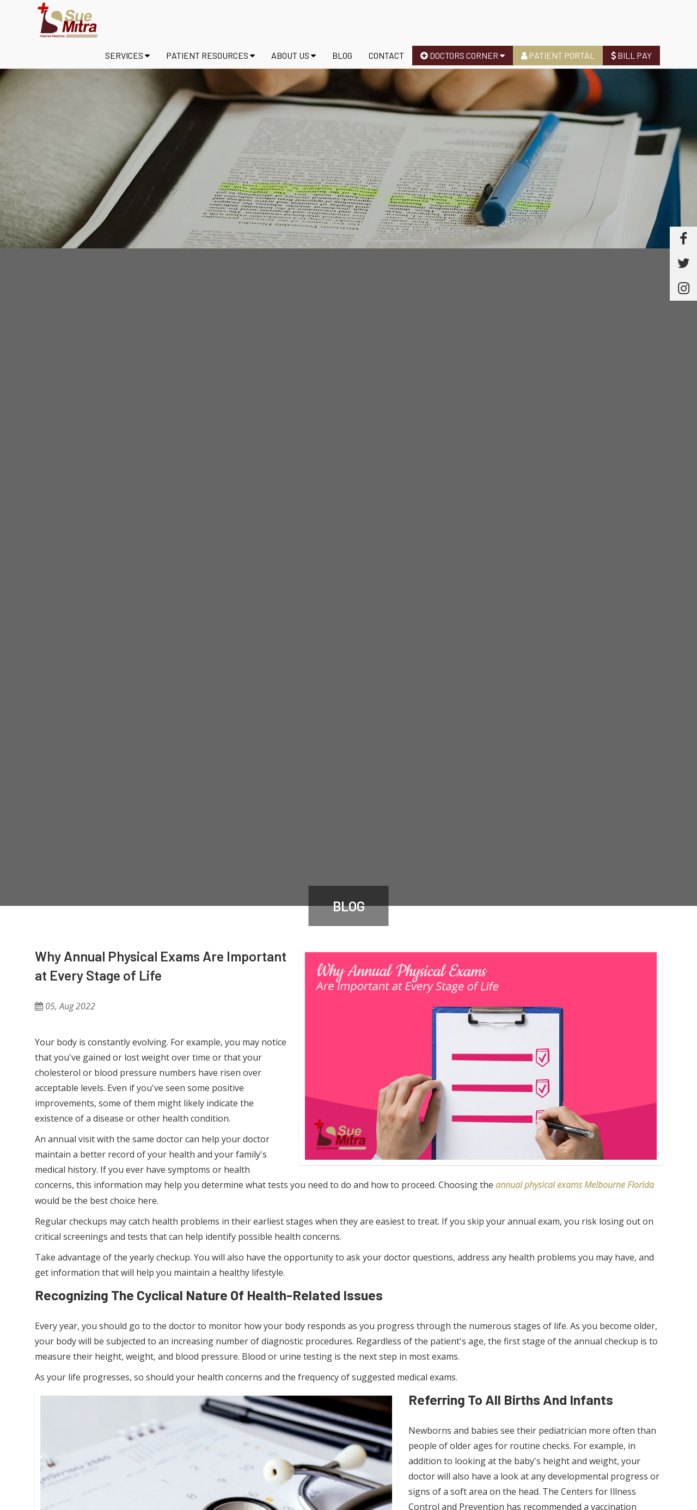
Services (127, 55)
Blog (342, 55)
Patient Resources (210, 55)
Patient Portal (558, 55)
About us (293, 55)
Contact (386, 55)
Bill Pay (631, 55)
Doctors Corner (462, 55)
